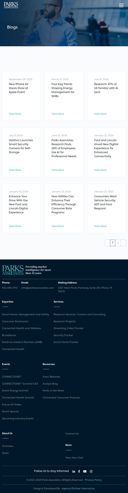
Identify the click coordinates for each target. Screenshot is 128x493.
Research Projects (65, 321)
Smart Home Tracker (66, 342)
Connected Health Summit (18, 398)
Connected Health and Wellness (21, 328)
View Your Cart (74, 458)
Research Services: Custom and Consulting (80, 314)
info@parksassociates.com (37, 288)
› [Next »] (123, 243)
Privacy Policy (93, 480)
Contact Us (72, 434)
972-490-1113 (9, 288)
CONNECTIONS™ (12, 377)
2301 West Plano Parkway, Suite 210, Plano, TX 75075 (85, 290)
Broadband (9, 335)
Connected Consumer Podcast (61, 398)
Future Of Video (11, 405)
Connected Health (13, 349)
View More (15, 114)
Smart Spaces (10, 411)
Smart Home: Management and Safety (25, 314)
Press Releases (51, 377)
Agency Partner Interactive (78, 488)
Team (5, 453)
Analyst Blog (50, 384)
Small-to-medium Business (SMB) (22, 342)
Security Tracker (63, 335)
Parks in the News (53, 391)
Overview (7, 446)
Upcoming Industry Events (18, 418)
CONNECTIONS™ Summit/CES (20, 384)
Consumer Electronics (15, 321)
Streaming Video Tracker (69, 328)
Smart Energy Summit (15, 391)
